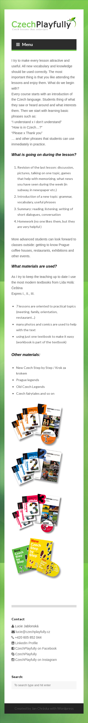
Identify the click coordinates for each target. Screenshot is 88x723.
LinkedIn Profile (26, 643)
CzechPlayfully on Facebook (35, 648)
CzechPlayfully (26, 654)
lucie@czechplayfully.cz (33, 632)
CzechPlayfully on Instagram (36, 660)
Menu (24, 44)
